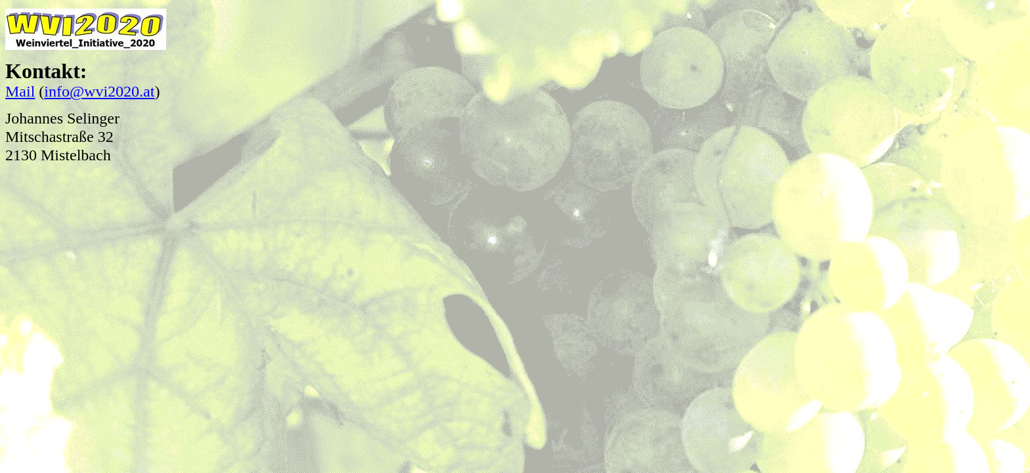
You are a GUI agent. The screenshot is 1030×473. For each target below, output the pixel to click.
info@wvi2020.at (99, 91)
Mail (20, 91)
